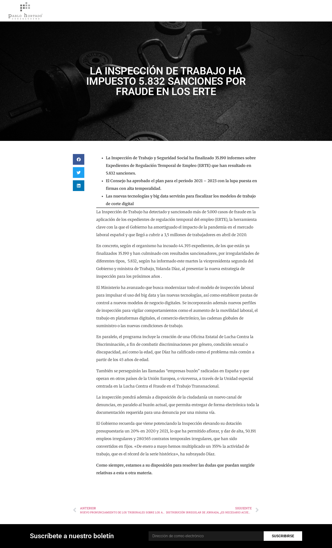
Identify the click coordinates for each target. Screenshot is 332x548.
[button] (78, 159)
